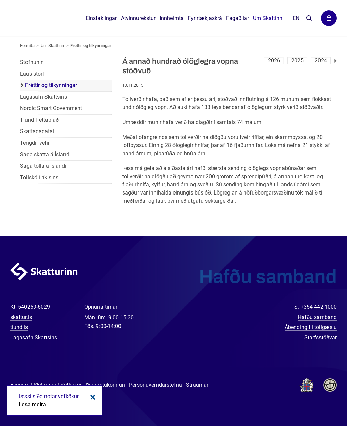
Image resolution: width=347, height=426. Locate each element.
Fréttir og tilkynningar (90, 45)
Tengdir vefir (35, 143)
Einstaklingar (101, 18)
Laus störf (32, 73)
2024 (321, 60)
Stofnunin (32, 62)
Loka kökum (91, 397)
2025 (297, 60)
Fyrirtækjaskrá (205, 18)
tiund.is (19, 327)
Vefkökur (71, 385)
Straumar (197, 385)
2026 (274, 60)
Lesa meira (32, 404)
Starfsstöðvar (320, 337)
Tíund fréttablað (39, 120)
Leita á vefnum (308, 18)
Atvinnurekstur (138, 18)
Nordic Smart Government (51, 108)
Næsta (335, 61)
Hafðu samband (317, 317)
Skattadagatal (37, 131)
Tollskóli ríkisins (39, 177)
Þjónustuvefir (329, 18)
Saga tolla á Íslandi (43, 166)
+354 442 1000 (318, 307)
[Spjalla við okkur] (319, 399)
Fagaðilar (237, 18)
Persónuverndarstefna (155, 385)
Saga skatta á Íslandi (45, 154)
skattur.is (21, 317)
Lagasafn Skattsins (43, 97)
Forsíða (27, 45)
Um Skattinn (52, 45)
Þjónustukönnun (105, 385)
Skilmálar (45, 385)
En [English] (296, 18)
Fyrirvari (20, 385)
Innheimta (172, 18)
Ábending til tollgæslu (311, 327)
